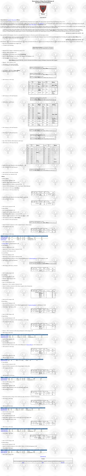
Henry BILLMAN (4, 419)
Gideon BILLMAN (4, 368)
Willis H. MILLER (4, 463)
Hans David (14, 19)
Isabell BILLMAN (4, 420)
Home (23, 474)
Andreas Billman (29, 351)
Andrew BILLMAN (4, 239)
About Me (62, 474)
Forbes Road (41, 23)
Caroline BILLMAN (4, 442)
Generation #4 (43, 468)
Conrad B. (9, 19)
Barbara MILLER (4, 464)
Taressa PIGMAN (4, 388)
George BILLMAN (4, 441)
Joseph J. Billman (5, 246)
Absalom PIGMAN (4, 387)
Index (43, 474)
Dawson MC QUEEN (5, 342)
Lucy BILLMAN (4, 240)
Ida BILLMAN (3, 242)
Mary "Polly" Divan (32, 24)
